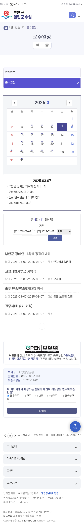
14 (62, 135)
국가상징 (24, 502)
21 (62, 143)
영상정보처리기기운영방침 (16, 497)
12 (42, 135)
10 (22, 135)
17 (22, 143)
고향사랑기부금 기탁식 (21, 192)
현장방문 (10, 72)
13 (52, 135)
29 (72, 152)
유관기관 (42, 483)
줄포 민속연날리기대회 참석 (24, 197)
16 (12, 143)
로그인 (64, 4)
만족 (29, 395)
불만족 (53, 395)
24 (22, 152)
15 (72, 135)
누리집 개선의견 (56, 497)
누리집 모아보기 (19, 4)
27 (52, 152)
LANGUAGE (76, 4)
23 (12, 152)
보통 (40, 395)
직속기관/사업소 (42, 459)
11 (32, 135)
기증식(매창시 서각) (20, 203)
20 (52, 143)
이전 (5, 435)
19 (42, 143)
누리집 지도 (9, 493)
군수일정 (10, 82)
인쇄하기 (46, 45)
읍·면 (42, 471)
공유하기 (37, 45)
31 (22, 160)
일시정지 (10, 435)
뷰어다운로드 (9, 502)
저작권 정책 (38, 497)
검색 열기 (72, 15)
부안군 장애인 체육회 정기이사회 (27, 186)
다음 (15, 435)
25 (32, 152)
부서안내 (42, 447)
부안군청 (4, 4)
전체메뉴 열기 (79, 15)
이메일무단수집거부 (28, 493)
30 (12, 160)
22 (72, 143)
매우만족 (14, 395)
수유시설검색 (23, 435)
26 (42, 152)
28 (62, 152)
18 (32, 143)
